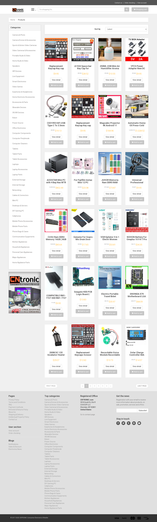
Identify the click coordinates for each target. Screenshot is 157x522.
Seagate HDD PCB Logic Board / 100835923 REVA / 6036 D (83, 295)
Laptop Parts (17, 175)
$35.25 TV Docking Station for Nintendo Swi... (44, 2)
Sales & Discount (15, 449)
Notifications (13, 446)
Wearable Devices (19, 107)
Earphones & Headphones (22, 92)
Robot (14, 118)
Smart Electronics (19, 82)
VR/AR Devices (18, 113)
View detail (56, 80)
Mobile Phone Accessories (22, 221)
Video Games (17, 87)
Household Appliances (21, 247)
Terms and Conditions (17, 404)
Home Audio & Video (20, 61)
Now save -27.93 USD (18, 2)
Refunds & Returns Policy (18, 412)
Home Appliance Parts (21, 263)
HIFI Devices (16, 71)
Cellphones (16, 216)
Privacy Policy (14, 402)
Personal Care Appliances (22, 252)
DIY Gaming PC (18, 211)
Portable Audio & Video (21, 56)
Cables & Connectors (20, 195)
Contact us (118, 3)
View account (142, 3)
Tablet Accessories (19, 159)
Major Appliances (19, 257)
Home (12, 20)
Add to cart (56, 85)
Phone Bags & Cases (20, 231)
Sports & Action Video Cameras (24, 45)
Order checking (129, 3)
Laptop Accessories (20, 169)
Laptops (15, 164)
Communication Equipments (23, 237)
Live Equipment (18, 76)
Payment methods (16, 409)
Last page (142, 386)
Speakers (16, 66)
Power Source (17, 123)
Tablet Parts (17, 154)
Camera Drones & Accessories (24, 40)
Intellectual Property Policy (19, 419)
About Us (12, 414)
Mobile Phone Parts (19, 226)
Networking (16, 190)
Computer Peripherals (20, 138)
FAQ (10, 407)
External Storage (18, 180)
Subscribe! (143, 413)
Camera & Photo (18, 35)
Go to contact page (87, 417)
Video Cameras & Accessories (24, 50)
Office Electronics (19, 128)
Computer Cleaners (19, 144)
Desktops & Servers (19, 206)
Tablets (15, 149)
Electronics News (15, 451)
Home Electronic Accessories (23, 97)
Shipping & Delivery (16, 417)
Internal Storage (18, 185)
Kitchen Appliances (19, 242)
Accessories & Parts (20, 102)
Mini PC (15, 200)
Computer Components (21, 133)
